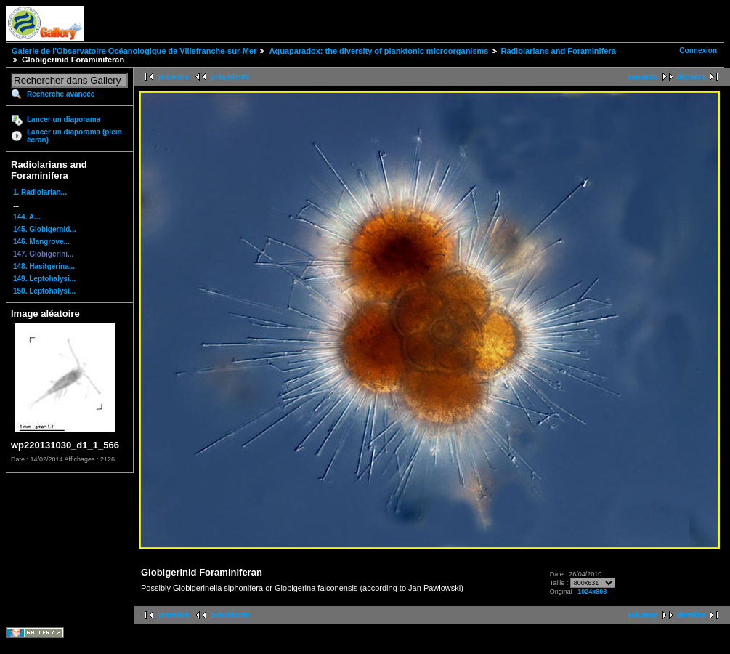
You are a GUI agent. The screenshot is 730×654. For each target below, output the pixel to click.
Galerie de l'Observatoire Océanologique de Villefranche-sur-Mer (134, 51)
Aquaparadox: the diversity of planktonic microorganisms (378, 51)
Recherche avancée (60, 94)
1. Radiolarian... (40, 192)
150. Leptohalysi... (44, 291)
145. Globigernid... (44, 229)
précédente (230, 77)
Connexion (698, 50)
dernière (691, 77)
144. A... (26, 217)
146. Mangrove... (41, 242)
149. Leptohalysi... (44, 279)
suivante (642, 77)
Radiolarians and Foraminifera (558, 51)
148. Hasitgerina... (44, 266)
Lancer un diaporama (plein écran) (74, 136)
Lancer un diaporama (63, 120)
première (173, 77)
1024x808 (592, 591)
